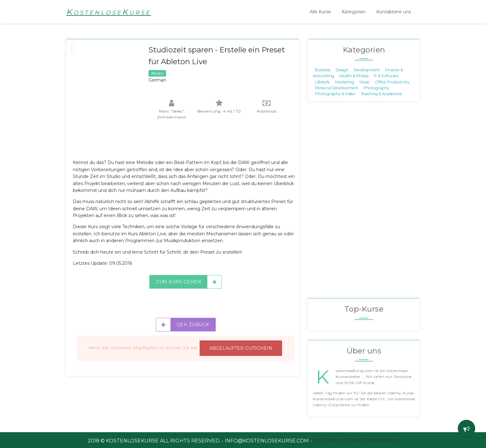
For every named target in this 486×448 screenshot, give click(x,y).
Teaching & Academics (381, 93)
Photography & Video (335, 93)
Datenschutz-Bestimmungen (355, 441)
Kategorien (354, 12)
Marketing (344, 81)
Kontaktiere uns (393, 12)
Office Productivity (392, 81)
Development (367, 69)
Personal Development (336, 88)
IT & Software (386, 75)
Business (322, 69)
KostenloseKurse (108, 11)
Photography (376, 88)
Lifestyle (322, 81)
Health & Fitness (354, 75)
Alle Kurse (320, 12)
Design (342, 69)
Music (365, 81)
